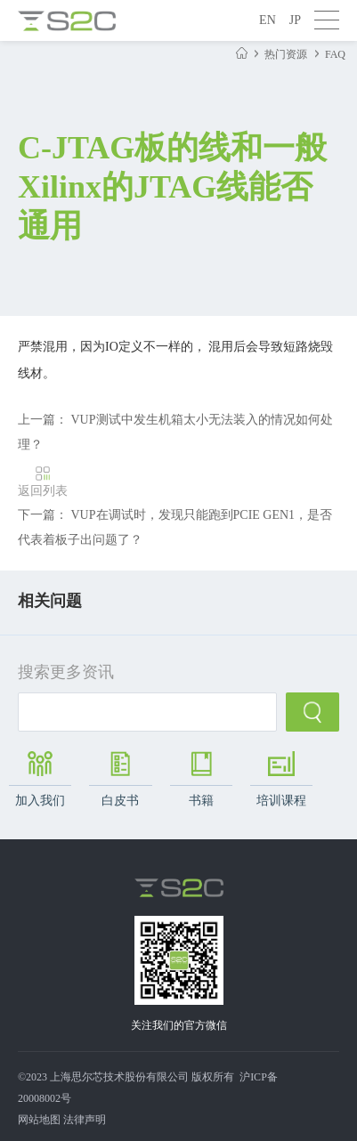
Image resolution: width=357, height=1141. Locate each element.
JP (295, 20)
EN (267, 20)
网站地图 (39, 1119)
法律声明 (84, 1119)
